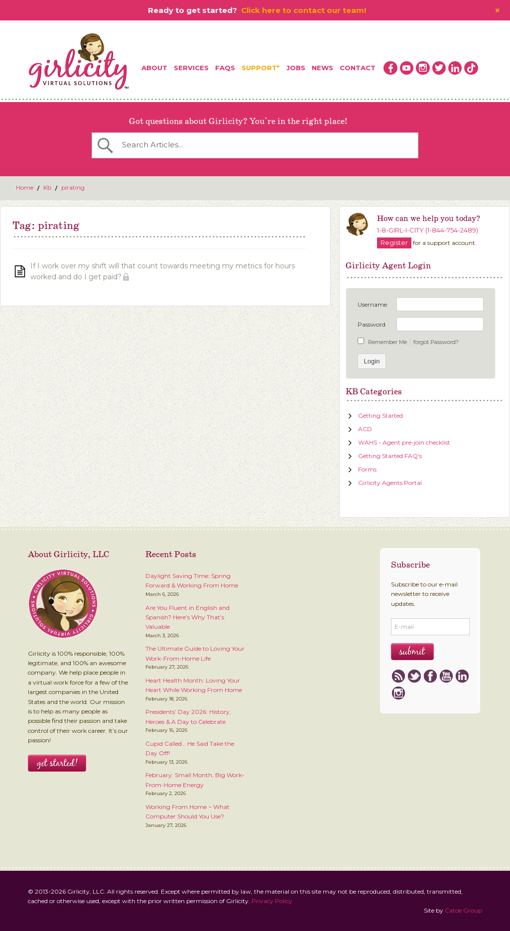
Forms (367, 469)
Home (24, 187)
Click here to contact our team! (303, 10)
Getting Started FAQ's (390, 456)
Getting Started (380, 415)
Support (259, 68)
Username (372, 304)
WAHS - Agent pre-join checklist (404, 442)
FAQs (225, 68)
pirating (73, 187)
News (322, 68)
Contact (358, 68)
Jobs (295, 68)
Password (371, 324)
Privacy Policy (272, 901)
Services (191, 68)
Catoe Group (463, 910)
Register (364, 121)
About (154, 68)
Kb (47, 187)
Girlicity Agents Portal (390, 482)
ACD (365, 429)
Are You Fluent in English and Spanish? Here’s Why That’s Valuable (187, 617)
